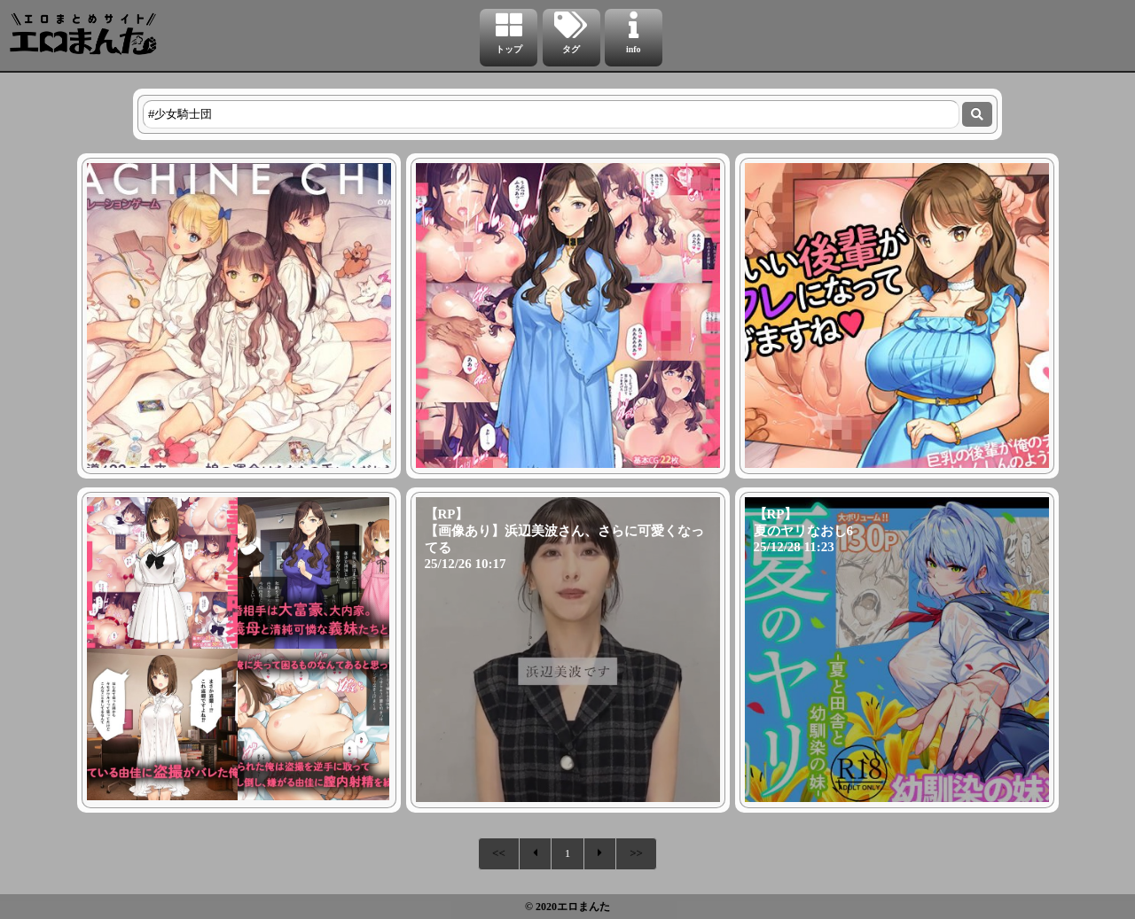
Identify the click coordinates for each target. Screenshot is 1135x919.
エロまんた (583, 906)
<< (498, 853)
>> (636, 853)
